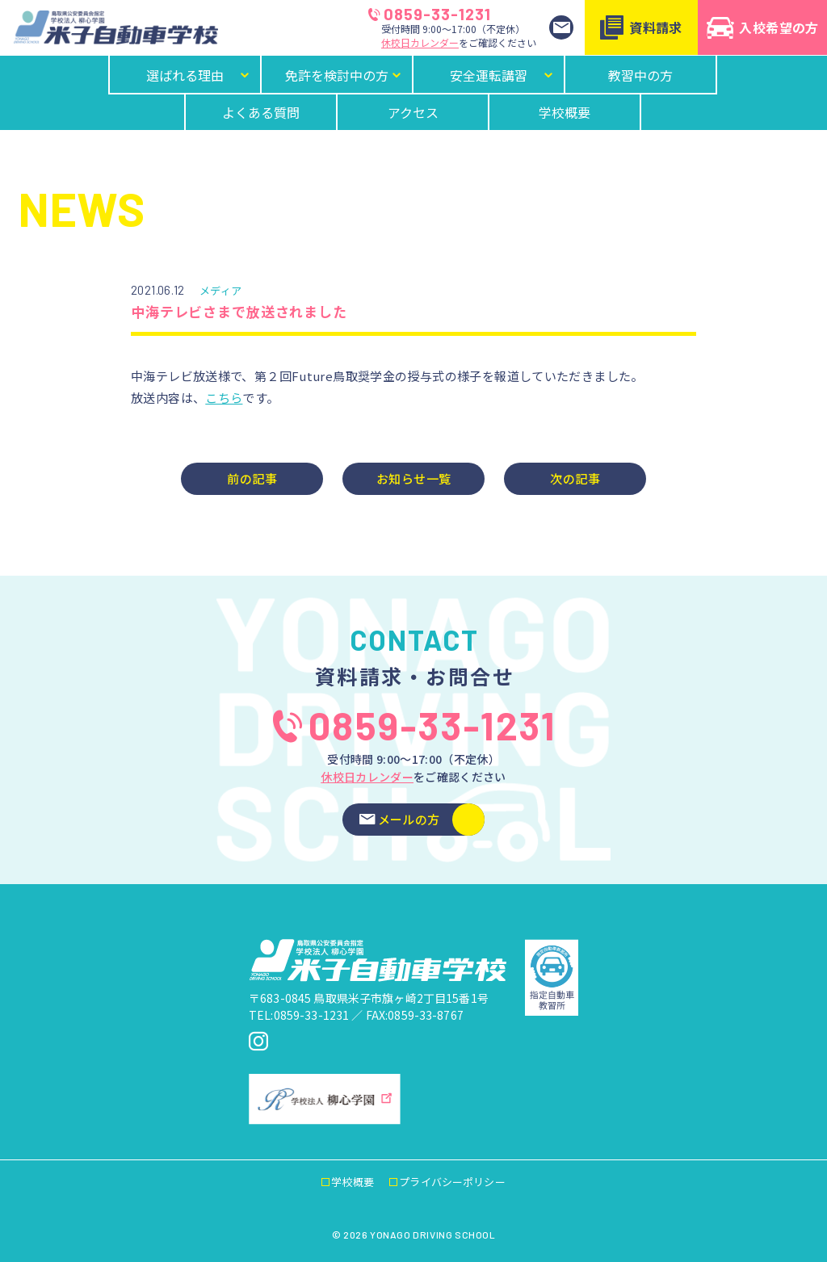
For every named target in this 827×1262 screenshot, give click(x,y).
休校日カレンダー (420, 42)
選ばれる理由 (198, 75)
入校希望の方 (762, 28)
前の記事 (252, 478)
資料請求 (641, 27)
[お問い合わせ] (561, 27)
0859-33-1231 (429, 13)
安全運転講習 (502, 75)
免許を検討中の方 (344, 75)
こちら (223, 397)
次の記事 (575, 478)
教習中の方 (640, 75)
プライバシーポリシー (452, 1181)
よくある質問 (261, 112)
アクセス (413, 112)
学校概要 (564, 112)
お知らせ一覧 (413, 478)
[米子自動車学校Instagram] (258, 1041)
